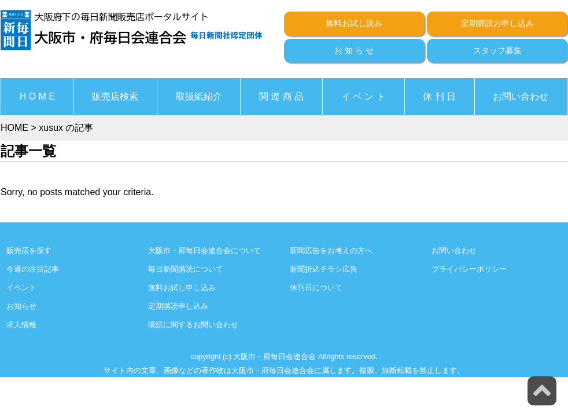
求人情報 (21, 324)
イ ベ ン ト (363, 96)
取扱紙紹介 (199, 96)
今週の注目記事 (32, 269)
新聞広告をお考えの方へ (331, 250)
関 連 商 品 (281, 96)
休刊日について (316, 287)
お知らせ (21, 306)
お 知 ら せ (354, 50)
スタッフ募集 (497, 50)
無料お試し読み (354, 23)
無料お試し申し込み (182, 287)
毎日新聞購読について (185, 269)
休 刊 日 (439, 96)
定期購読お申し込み (497, 23)
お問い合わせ (520, 96)
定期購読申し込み (178, 306)
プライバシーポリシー (469, 269)
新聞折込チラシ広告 (323, 269)
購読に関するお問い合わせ (193, 324)
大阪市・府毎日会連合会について (204, 250)
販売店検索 (115, 96)
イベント (21, 287)
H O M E (37, 96)
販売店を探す (28, 250)
